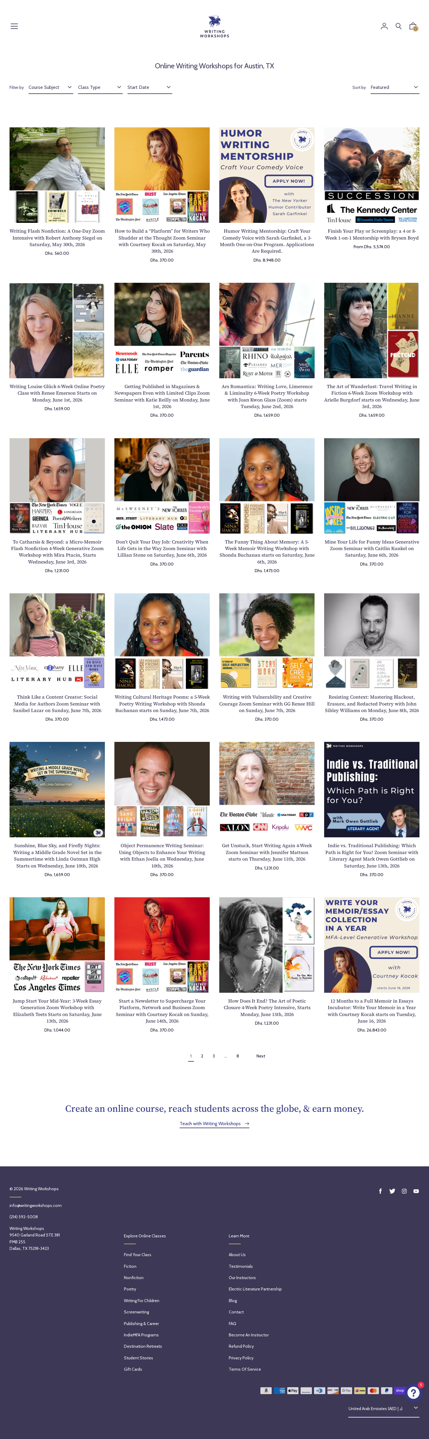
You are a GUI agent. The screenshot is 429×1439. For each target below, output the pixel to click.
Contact (236, 1312)
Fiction (130, 1266)
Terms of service (245, 1369)
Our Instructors (242, 1277)
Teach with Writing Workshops (211, 1123)
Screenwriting (136, 1312)
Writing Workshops (41, 1188)
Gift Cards (133, 1369)
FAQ (232, 1323)
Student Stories (138, 1358)
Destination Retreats (143, 1346)
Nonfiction (134, 1277)
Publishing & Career (141, 1323)
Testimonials (241, 1266)
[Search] (398, 26)
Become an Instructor (249, 1335)
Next (261, 1056)
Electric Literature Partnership (255, 1289)
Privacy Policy (241, 1358)
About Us (237, 1254)
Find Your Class (137, 1254)
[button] (412, 27)
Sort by (359, 87)
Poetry (130, 1289)
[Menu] (14, 27)
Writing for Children (141, 1300)
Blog (233, 1300)
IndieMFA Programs (141, 1335)
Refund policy (241, 1346)
